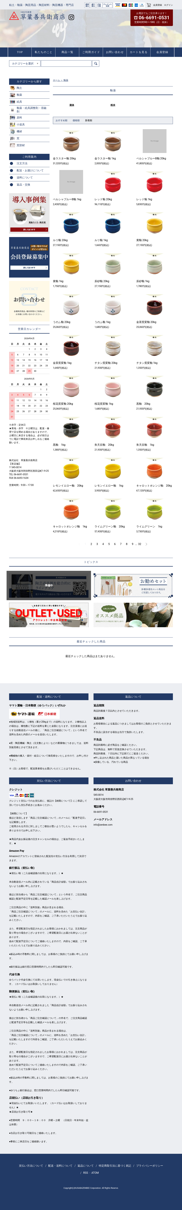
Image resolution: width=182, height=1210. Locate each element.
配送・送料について (60, 1165)
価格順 (76, 120)
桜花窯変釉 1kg (104, 403)
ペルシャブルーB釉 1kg (67, 199)
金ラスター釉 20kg (64, 158)
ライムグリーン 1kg (149, 526)
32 (139, 544)
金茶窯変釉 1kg (62, 363)
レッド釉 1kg (144, 199)
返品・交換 (23, 184)
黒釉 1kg (59, 444)
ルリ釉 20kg (60, 240)
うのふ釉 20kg (61, 322)
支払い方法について (31, 1165)
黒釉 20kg (143, 403)
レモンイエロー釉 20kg (68, 485)
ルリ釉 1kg (101, 240)
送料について (25, 177)
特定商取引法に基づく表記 (115, 1165)
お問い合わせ (115, 52)
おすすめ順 (61, 120)
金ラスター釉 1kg (105, 158)
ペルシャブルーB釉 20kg (151, 158)
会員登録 (157, 5)
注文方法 (22, 163)
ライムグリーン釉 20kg (110, 526)
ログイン (168, 5)
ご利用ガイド (91, 52)
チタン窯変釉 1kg (147, 363)
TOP (20, 52)
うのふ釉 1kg (102, 322)
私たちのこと (44, 52)
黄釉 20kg (142, 240)
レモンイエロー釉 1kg (109, 485)
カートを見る (139, 52)
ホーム (56, 80)
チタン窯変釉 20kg (106, 363)
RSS (85, 1172)
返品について (86, 1165)
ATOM (95, 1172)
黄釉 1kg (58, 281)
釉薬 (66, 80)
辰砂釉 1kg (142, 281)
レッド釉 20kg (103, 199)
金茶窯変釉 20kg (146, 322)
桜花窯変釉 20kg (63, 403)
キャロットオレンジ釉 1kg (70, 526)
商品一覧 (67, 52)
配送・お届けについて (30, 170)
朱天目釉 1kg (145, 444)
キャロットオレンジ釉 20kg (154, 485)
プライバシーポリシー (149, 1165)
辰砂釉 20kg (102, 281)
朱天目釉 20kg (104, 444)
